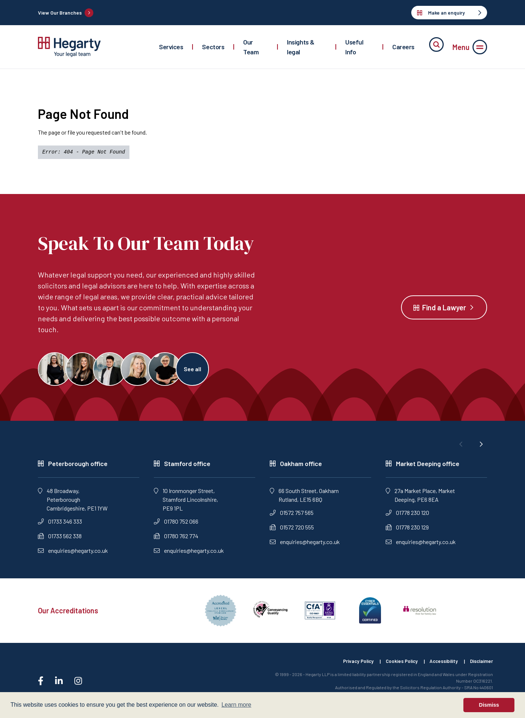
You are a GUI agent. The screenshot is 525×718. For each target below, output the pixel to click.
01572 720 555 (292, 530)
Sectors (213, 47)
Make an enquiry (449, 12)
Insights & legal (301, 47)
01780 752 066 (176, 524)
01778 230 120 (407, 515)
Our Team (250, 47)
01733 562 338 (60, 538)
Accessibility (441, 664)
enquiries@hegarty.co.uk (73, 553)
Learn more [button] (236, 705)
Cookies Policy (397, 664)
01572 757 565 (292, 515)
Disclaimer (481, 664)
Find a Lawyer (444, 308)
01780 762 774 (176, 538)
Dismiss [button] (489, 705)
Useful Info (354, 47)
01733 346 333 (60, 524)
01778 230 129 (407, 530)
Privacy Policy (351, 664)
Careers (403, 47)
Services (171, 47)
